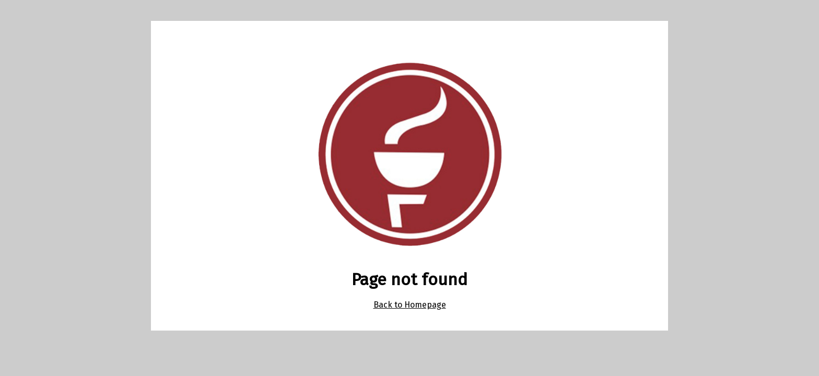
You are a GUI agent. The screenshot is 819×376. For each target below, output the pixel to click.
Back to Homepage (409, 305)
